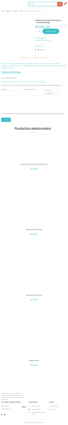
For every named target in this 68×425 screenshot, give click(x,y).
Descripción (25, 58)
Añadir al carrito (51, 31)
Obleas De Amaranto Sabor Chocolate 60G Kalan (34, 164)
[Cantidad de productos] (38, 31)
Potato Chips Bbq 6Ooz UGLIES (34, 229)
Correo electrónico (30, 89)
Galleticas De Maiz (34, 360)
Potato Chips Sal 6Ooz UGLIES (34, 295)
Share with (38, 46)
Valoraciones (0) (40, 58)
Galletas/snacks (46, 40)
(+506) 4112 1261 (36, 406)
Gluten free (15, 11)
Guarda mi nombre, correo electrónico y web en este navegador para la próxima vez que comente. (34, 114)
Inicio (2, 11)
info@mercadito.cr (37, 409)
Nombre (4, 89)
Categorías (8, 11)
